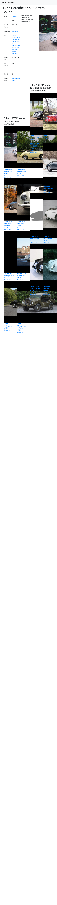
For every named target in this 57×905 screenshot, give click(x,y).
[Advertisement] (16, 100)
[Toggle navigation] (53, 2)
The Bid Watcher (7, 2)
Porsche (14, 17)
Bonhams (15, 31)
